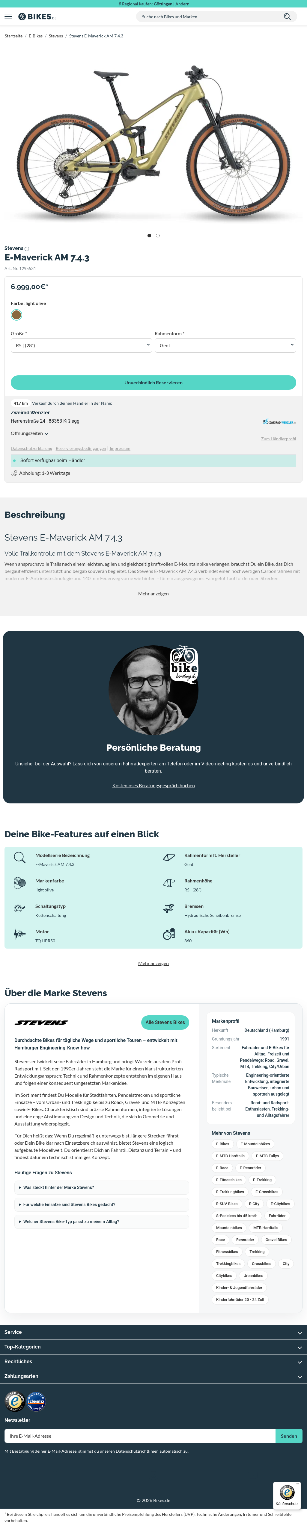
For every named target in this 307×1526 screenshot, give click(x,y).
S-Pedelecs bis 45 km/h (237, 1215)
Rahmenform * (169, 333)
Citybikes (224, 1275)
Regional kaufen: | (155, 4)
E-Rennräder (250, 1168)
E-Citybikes (280, 1204)
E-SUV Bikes (227, 1204)
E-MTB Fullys (267, 1156)
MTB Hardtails (265, 1227)
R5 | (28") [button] (25, 345)
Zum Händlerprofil (278, 438)
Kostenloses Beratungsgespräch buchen (153, 785)
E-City (254, 1204)
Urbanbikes (253, 1275)
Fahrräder (277, 1215)
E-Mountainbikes (255, 1144)
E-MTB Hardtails (230, 1156)
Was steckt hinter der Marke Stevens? (58, 1187)
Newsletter (17, 1420)
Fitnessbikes (227, 1251)
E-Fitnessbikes (229, 1180)
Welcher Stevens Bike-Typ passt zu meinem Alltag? (71, 1221)
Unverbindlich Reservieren (153, 382)
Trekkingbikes (228, 1263)
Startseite (13, 35)
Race (220, 1239)
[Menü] (297, 1485)
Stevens (56, 35)
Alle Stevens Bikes (165, 1022)
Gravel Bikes (276, 1239)
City (286, 1263)
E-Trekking (262, 1180)
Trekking (256, 1251)
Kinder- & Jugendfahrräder (239, 1287)
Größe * (19, 333)
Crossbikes (261, 1263)
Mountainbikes (229, 1227)
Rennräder (245, 1239)
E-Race (222, 1168)
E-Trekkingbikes (230, 1192)
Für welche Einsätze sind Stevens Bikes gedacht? (69, 1204)
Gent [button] (165, 345)
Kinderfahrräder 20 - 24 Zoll (240, 1299)
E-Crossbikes (266, 1192)
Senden (289, 1436)
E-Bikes (36, 35)
